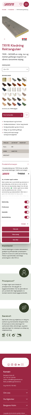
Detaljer (23, 224)
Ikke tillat (15, 239)
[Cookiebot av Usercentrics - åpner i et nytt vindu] (18, 174)
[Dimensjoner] (15, 69)
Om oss (6, 393)
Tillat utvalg (15, 234)
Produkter (11, 9)
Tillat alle (15, 229)
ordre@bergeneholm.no (15, 379)
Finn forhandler (12, 115)
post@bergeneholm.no (14, 382)
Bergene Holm (9, 405)
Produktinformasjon (9, 164)
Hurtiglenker (8, 399)
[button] (15, 27)
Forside (4, 9)
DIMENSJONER (6, 65)
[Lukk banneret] (28, 173)
